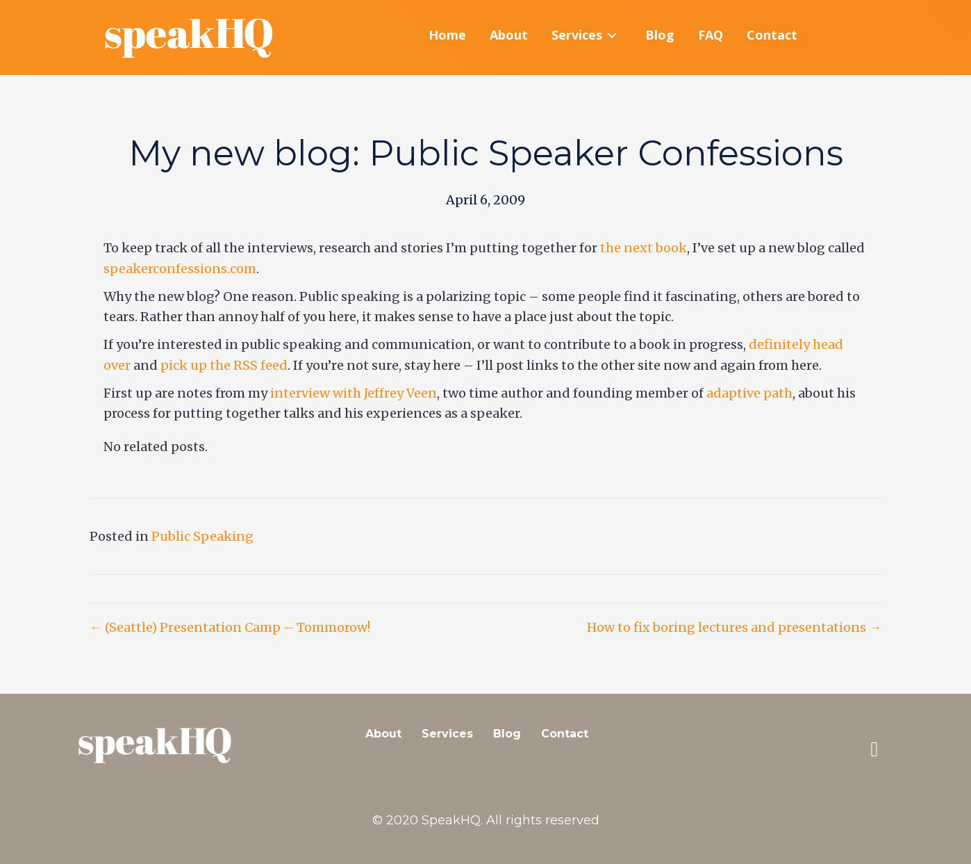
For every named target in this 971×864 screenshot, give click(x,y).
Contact (564, 733)
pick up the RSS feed (224, 365)
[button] (874, 749)
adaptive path (749, 393)
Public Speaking (202, 536)
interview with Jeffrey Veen (353, 393)
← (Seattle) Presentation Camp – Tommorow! (230, 628)
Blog (507, 733)
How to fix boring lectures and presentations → (734, 628)
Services (447, 733)
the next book (643, 248)
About (383, 733)
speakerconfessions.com (179, 269)
